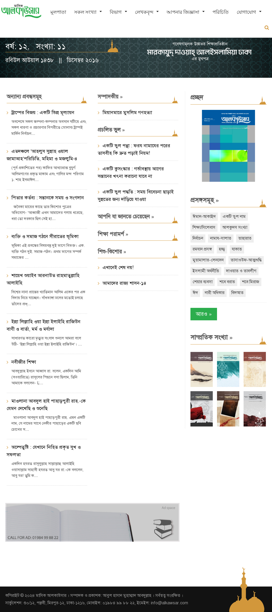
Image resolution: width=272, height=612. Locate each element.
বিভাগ (116, 12)
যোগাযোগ (246, 12)
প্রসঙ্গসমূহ (204, 200)
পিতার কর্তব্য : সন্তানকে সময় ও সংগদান (47, 198)
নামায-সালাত (220, 238)
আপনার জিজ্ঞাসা (183, 12)
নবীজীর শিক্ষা (23, 362)
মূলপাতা (58, 12)
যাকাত (237, 249)
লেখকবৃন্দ (144, 12)
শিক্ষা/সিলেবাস (204, 227)
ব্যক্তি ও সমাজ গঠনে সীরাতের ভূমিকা (45, 236)
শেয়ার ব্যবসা (202, 282)
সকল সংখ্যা (85, 12)
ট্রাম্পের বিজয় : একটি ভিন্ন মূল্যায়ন (42, 112)
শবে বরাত (227, 282)
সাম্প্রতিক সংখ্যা (211, 337)
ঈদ (195, 292)
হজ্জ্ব (222, 249)
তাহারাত (245, 238)
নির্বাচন (198, 238)
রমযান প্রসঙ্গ (202, 249)
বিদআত (237, 292)
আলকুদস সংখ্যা (234, 227)
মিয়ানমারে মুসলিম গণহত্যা (127, 112)
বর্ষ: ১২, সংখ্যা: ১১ (35, 46)
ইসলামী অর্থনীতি (206, 271)
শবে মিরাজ (250, 282)
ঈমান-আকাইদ (204, 216)
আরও (204, 314)
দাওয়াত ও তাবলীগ (241, 271)
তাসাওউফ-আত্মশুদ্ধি (246, 260)
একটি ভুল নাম (234, 216)
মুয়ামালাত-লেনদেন (208, 260)
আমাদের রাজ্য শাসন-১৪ (124, 283)
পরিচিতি (220, 12)
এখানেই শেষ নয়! (118, 267)
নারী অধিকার (214, 292)
